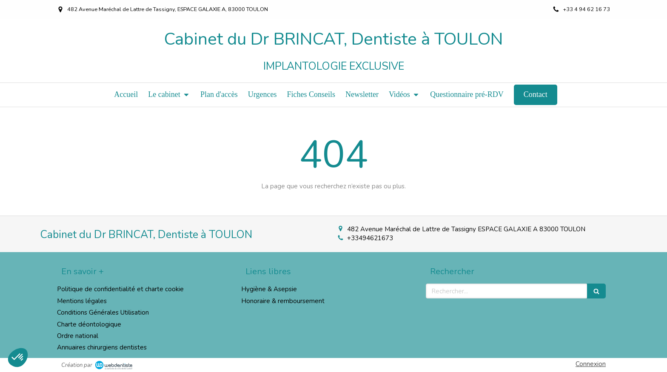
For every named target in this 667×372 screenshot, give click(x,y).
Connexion (591, 364)
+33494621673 (370, 238)
